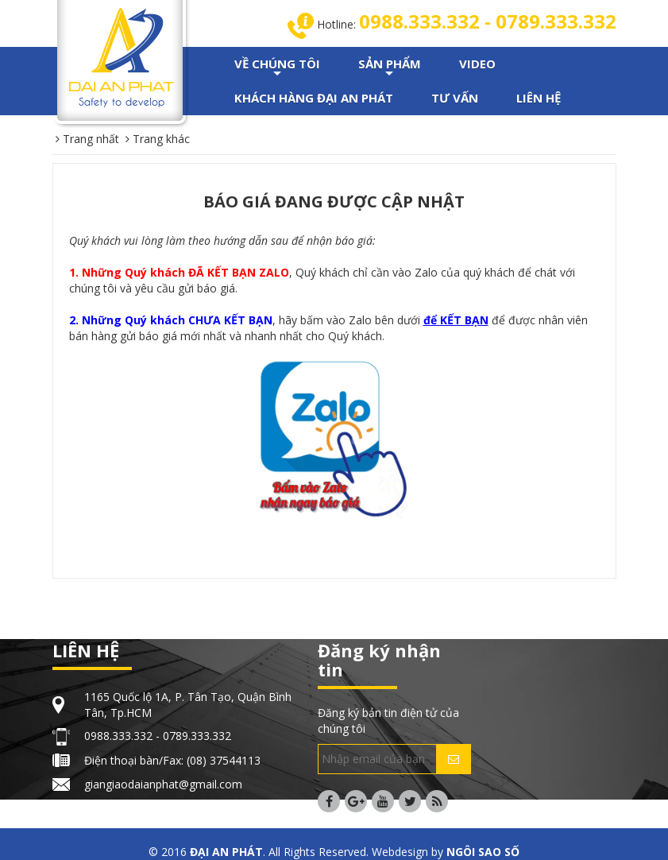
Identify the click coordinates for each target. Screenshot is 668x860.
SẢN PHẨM (389, 68)
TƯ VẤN (454, 98)
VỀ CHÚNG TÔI (277, 68)
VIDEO (477, 64)
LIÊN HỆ (538, 98)
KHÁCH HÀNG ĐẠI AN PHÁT (313, 98)
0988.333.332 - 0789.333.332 (487, 21)
